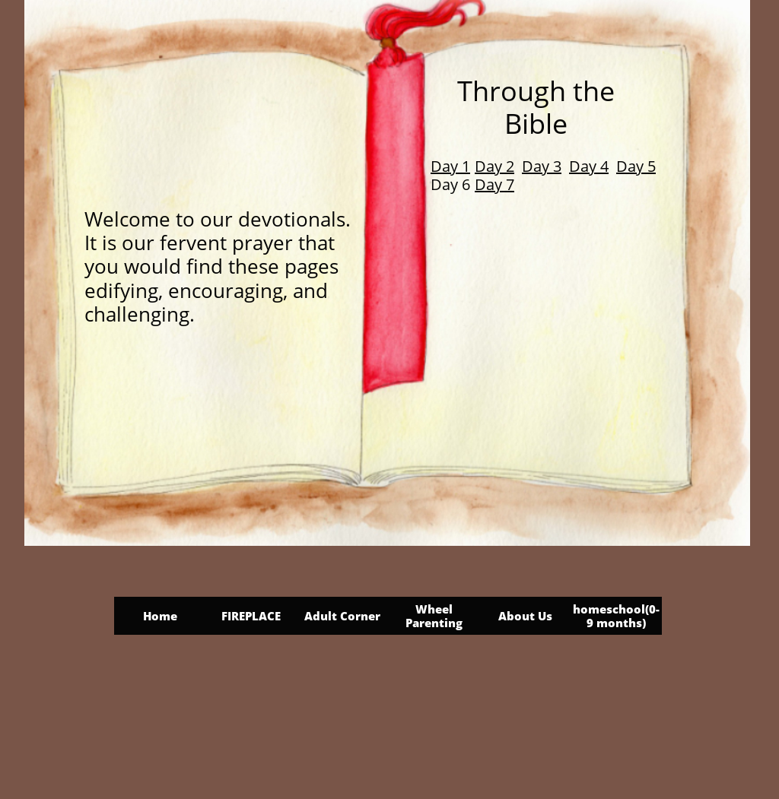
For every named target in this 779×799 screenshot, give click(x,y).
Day (631, 166)
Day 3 (541, 166)
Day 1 (450, 166)
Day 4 (589, 166)
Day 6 (450, 184)
